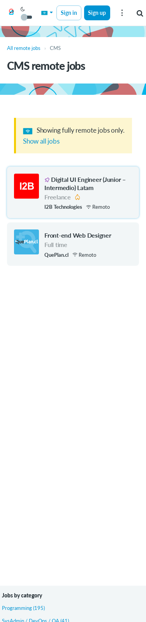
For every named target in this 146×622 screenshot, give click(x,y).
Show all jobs (41, 141)
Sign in (69, 12)
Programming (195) (23, 608)
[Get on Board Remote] (11, 13)
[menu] (122, 12)
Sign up (97, 12)
